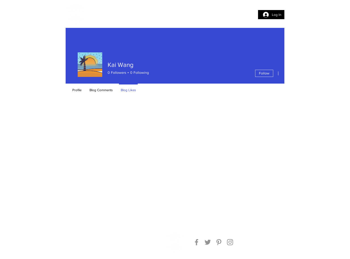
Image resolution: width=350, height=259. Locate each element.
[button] (98, 14)
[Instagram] (230, 242)
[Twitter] (208, 242)
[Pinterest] (219, 242)
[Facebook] (196, 242)
